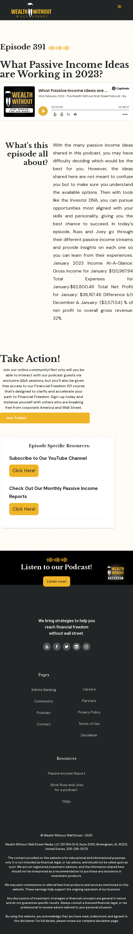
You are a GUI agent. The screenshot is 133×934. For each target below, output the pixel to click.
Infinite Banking (44, 689)
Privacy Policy (89, 712)
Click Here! (24, 470)
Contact (44, 724)
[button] (119, 6)
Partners (89, 700)
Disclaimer (89, 735)
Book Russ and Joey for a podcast (67, 787)
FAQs (66, 801)
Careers (89, 689)
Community (43, 701)
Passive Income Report (66, 773)
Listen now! (56, 581)
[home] (30, 10)
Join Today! (16, 418)
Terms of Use (89, 723)
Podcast (44, 712)
